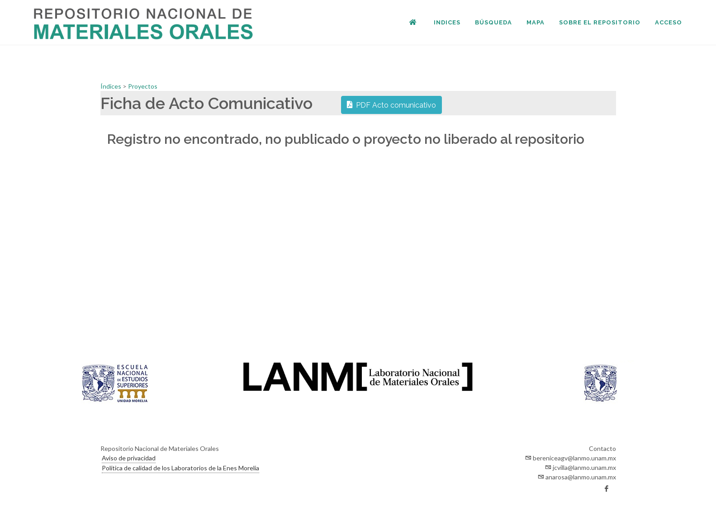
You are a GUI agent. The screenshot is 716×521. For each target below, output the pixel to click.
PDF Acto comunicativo (391, 104)
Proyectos (142, 86)
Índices (111, 86)
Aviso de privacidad (129, 458)
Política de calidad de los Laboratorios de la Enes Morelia (180, 468)
